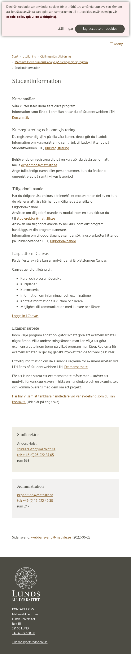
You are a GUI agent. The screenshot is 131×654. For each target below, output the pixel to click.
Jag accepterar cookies (100, 29)
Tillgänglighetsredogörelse (30, 642)
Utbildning (29, 56)
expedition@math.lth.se (39, 165)
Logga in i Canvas (25, 316)
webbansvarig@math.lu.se (51, 537)
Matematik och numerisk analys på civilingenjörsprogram (51, 62)
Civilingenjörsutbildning (55, 56)
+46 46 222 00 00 (23, 633)
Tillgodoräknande (63, 241)
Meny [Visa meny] (116, 44)
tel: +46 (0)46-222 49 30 (35, 501)
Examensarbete (76, 367)
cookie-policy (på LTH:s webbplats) (31, 17)
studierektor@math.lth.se (36, 218)
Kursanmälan (22, 118)
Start (15, 56)
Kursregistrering (57, 148)
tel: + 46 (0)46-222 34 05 (35, 455)
